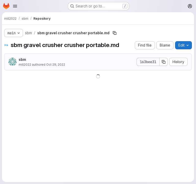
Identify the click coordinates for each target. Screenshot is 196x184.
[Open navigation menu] (15, 6)
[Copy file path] (115, 33)
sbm (22, 59)
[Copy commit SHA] (164, 62)
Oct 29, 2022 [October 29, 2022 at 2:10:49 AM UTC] (55, 64)
